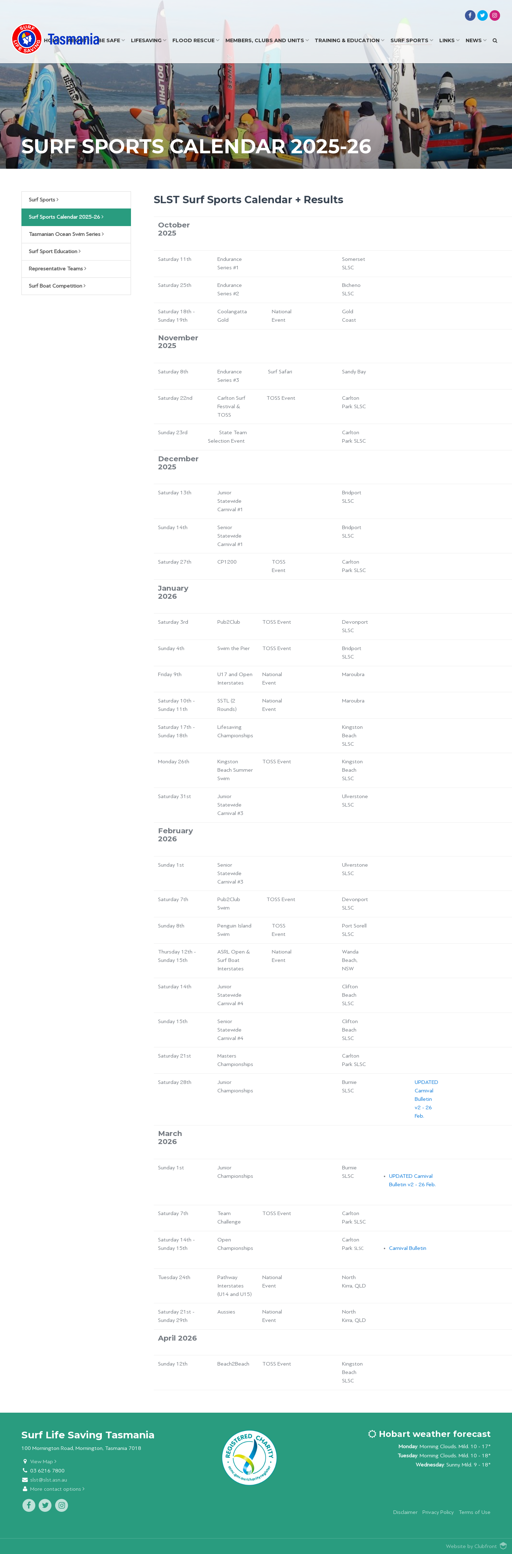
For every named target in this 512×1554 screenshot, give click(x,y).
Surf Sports (44, 200)
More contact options (57, 1489)
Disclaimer (405, 1512)
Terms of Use (475, 1512)
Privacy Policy (438, 1512)
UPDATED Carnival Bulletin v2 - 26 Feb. (426, 1099)
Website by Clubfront (471, 1546)
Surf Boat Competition (57, 286)
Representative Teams (57, 268)
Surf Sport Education (55, 251)
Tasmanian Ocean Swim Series (66, 234)
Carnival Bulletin (407, 1248)
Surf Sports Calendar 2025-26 (66, 217)
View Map (43, 1462)
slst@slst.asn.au (48, 1480)
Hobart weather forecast (429, 1434)
